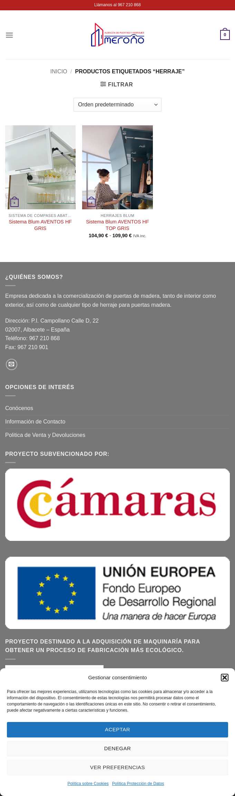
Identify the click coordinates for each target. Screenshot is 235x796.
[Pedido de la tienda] (117, 105)
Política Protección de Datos (138, 783)
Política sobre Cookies (87, 783)
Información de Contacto (35, 422)
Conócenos (19, 408)
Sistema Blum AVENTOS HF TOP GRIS (117, 225)
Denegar (117, 748)
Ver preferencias (117, 767)
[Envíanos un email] (11, 364)
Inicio (58, 71)
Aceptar (117, 729)
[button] (224, 677)
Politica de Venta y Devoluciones (45, 435)
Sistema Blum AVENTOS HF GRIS (40, 225)
